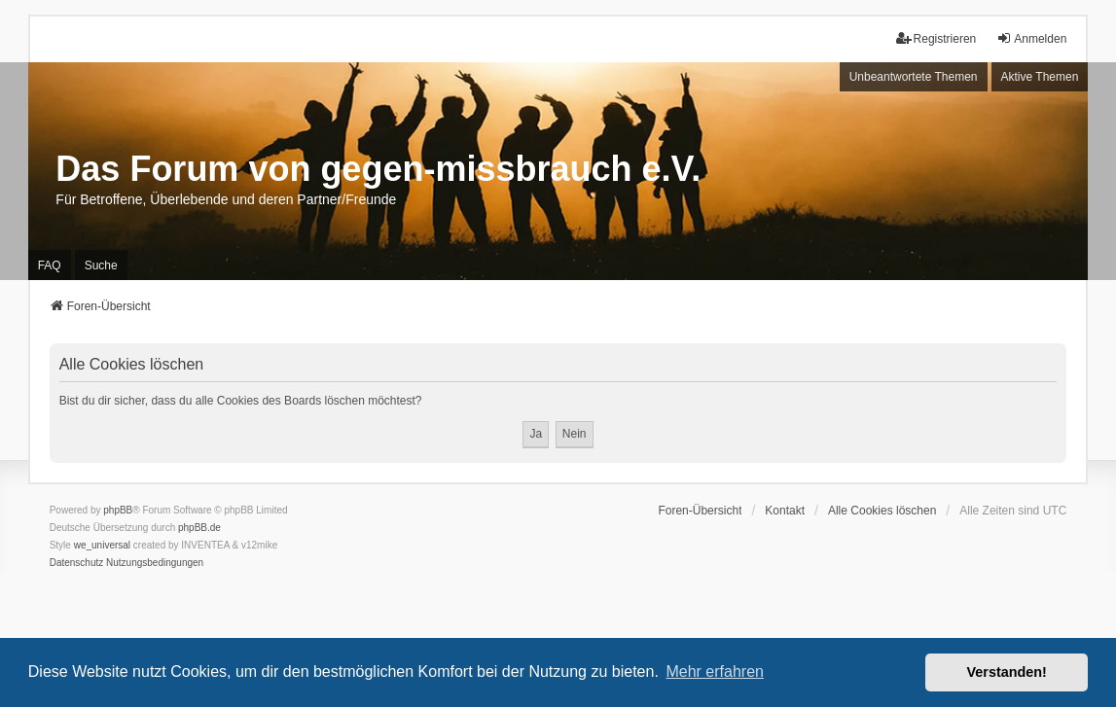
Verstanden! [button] (1007, 672)
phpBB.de (199, 527)
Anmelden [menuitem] (1031, 38)
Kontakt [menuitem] (785, 510)
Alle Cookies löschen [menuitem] (882, 510)
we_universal (102, 545)
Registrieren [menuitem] (936, 38)
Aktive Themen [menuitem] (1040, 77)
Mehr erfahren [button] (715, 671)
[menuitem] (77, 563)
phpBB (117, 510)
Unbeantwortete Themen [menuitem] (913, 77)
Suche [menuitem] (101, 265)
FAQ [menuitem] (49, 265)
